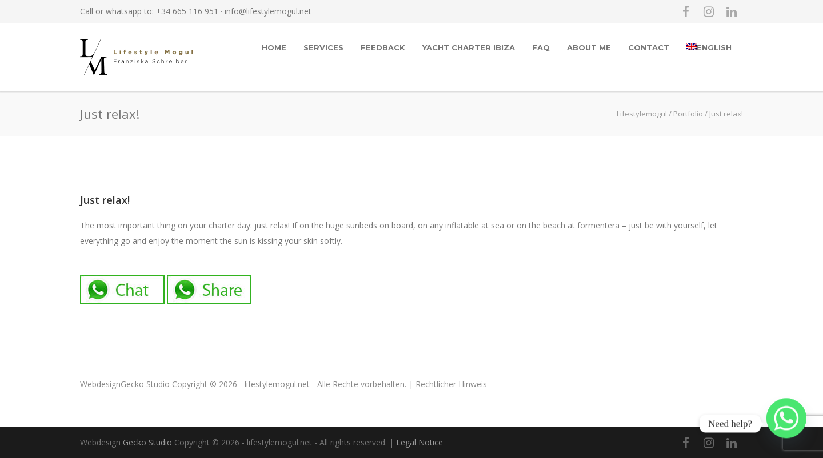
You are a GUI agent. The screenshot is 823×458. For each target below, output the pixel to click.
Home (274, 47)
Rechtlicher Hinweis (451, 384)
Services (323, 47)
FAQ (541, 47)
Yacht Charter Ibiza (468, 47)
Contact (648, 47)
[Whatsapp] (786, 424)
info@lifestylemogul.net (268, 11)
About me (589, 47)
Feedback (383, 47)
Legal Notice (419, 442)
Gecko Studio (145, 384)
